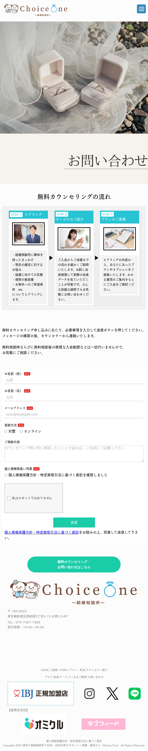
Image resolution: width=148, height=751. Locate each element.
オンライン (30, 431)
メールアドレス (15, 408)
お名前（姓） (13, 373)
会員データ (60, 680)
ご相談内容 (12, 442)
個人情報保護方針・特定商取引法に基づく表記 (41, 536)
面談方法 (10, 425)
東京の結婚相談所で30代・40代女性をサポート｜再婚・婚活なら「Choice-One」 (71, 748)
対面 (9, 431)
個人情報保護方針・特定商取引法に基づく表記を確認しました (56, 478)
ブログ (49, 680)
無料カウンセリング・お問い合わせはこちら (74, 568)
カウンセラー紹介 (96, 673)
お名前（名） (13, 390)
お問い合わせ (96, 680)
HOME (44, 673)
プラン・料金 (77, 673)
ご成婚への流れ (58, 673)
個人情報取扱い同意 (18, 472)
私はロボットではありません (29, 502)
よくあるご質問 (77, 680)
